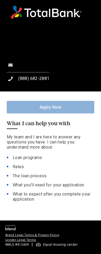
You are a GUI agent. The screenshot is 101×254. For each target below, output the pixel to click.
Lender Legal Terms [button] (20, 240)
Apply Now (50, 107)
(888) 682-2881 (33, 78)
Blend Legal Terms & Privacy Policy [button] (32, 235)
